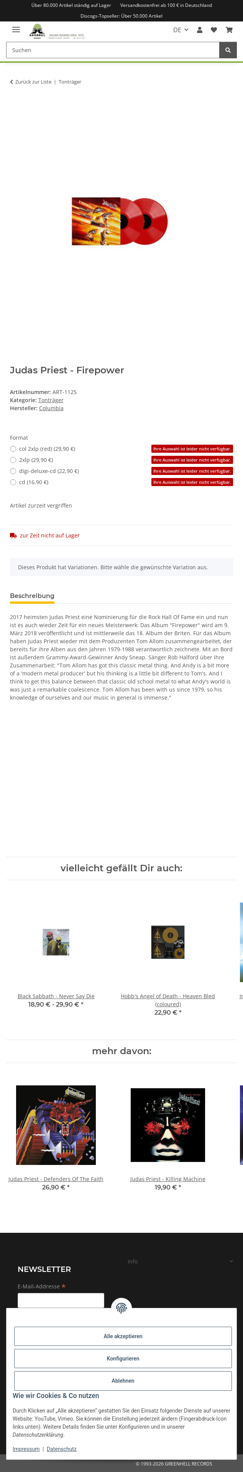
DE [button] (177, 30)
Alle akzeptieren (122, 1336)
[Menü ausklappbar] (16, 26)
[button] (200, 30)
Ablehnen (123, 1381)
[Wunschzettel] (214, 30)
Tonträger (51, 400)
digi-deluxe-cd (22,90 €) (126, 471)
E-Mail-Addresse (42, 1287)
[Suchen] (113, 50)
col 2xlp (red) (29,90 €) (126, 449)
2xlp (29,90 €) (126, 460)
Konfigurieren (123, 1358)
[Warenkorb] (229, 30)
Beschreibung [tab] (32, 596)
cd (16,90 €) (126, 482)
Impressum (26, 1449)
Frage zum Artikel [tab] (95, 596)
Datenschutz (62, 1449)
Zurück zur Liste (33, 81)
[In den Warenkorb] (16, 106)
